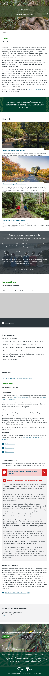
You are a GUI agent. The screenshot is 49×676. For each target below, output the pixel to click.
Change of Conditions (34, 89)
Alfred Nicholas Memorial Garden (14, 150)
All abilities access (10, 444)
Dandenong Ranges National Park (14, 220)
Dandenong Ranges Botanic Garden (14, 184)
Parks (5, 32)
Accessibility (11, 654)
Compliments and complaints (24, 654)
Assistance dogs (9, 448)
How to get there (9, 323)
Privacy (3, 646)
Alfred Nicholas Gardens (21, 398)
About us (4, 654)
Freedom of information (40, 654)
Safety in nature (9, 452)
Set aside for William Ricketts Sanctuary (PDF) (17, 593)
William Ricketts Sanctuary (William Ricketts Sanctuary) (18, 378)
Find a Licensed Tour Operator (24, 269)
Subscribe (6, 636)
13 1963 (4, 615)
